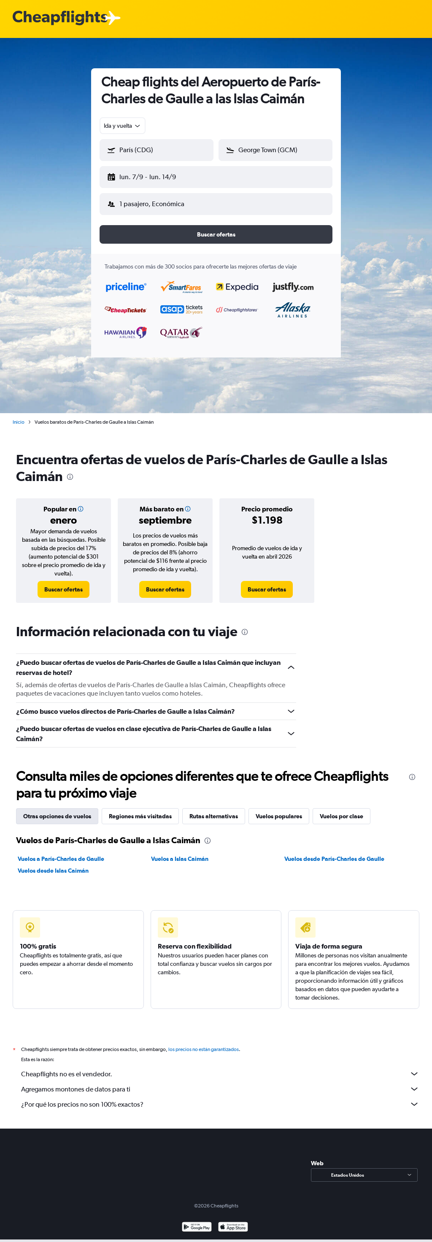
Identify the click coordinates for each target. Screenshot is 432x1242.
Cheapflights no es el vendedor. (220, 1067)
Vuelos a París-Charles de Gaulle (61, 852)
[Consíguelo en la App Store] (233, 1221)
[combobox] (123, 125)
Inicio (18, 415)
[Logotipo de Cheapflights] (60, 18)
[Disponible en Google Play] (197, 1221)
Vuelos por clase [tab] (341, 809)
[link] (63, 582)
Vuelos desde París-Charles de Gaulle (334, 852)
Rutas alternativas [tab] (213, 809)
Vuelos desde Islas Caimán (53, 863)
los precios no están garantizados (203, 1043)
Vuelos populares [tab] (279, 809)
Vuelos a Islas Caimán (179, 852)
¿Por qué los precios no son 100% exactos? (220, 1097)
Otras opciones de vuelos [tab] (57, 809)
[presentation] (70, 470)
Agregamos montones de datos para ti (220, 1082)
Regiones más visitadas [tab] (140, 809)
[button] (152, 175)
